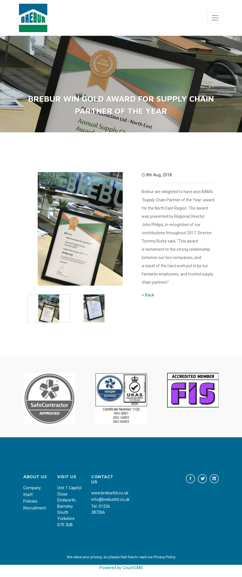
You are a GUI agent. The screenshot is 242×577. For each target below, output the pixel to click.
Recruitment (34, 508)
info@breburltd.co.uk (104, 499)
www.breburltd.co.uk (104, 493)
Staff (28, 494)
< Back (148, 295)
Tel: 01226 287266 (100, 509)
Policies (30, 501)
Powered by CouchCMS (121, 567)
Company (32, 488)
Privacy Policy (164, 557)
